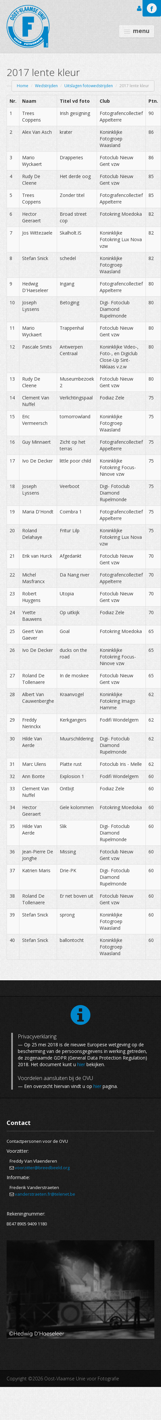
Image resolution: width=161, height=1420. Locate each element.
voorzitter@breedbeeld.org (42, 1168)
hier (81, 1064)
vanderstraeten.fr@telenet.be (45, 1194)
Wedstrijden (46, 86)
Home (22, 86)
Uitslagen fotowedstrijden (88, 86)
